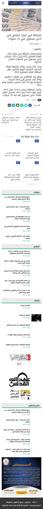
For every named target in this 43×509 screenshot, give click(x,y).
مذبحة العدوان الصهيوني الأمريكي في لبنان (17, 227)
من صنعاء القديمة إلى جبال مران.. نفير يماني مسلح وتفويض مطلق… (17, 281)
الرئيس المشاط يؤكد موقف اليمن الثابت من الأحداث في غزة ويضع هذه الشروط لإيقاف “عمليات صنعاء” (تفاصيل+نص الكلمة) (33, 123)
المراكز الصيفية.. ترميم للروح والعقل (18, 344)
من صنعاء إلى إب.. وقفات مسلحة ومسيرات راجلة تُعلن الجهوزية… (19, 252)
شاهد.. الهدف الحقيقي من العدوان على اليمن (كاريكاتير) (11, 120)
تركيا (28, 100)
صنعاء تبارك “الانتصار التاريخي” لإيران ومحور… (18, 237)
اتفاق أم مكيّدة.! (24, 315)
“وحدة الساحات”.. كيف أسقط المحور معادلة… (18, 208)
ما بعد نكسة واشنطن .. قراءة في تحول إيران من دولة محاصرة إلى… (17, 430)
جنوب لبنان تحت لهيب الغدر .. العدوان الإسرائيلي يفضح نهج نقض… (18, 450)
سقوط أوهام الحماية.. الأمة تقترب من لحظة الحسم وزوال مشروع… (17, 198)
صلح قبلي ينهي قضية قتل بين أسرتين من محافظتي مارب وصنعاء (17, 272)
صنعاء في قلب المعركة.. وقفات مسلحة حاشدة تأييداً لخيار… (17, 262)
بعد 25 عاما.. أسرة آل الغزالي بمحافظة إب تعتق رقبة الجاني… (16, 291)
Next (29, 184)
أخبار (37, 141)
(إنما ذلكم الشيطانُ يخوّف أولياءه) (19, 335)
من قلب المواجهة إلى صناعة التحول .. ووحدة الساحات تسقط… (17, 217)
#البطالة (34, 100)
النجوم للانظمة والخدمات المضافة (15, 505)
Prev (36, 184)
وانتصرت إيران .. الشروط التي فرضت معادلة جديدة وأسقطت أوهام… (18, 440)
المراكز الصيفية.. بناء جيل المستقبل (18, 325)
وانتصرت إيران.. (25, 305)
